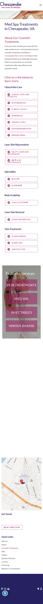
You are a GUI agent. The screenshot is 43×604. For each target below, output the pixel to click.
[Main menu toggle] (40, 5)
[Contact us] (38, 588)
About (4, 545)
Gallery (4, 555)
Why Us (4, 541)
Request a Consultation (10, 568)
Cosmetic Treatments (9, 548)
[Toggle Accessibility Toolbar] (5, 593)
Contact (4, 562)
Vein (3, 551)
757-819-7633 (10, 407)
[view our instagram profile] (6, 520)
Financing (5, 565)
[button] (21, 285)
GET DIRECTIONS (12, 527)
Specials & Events (8, 558)
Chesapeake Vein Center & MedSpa (18, 56)
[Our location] (41, 588)
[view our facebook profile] (2, 520)
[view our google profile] (10, 520)
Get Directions (9, 411)
